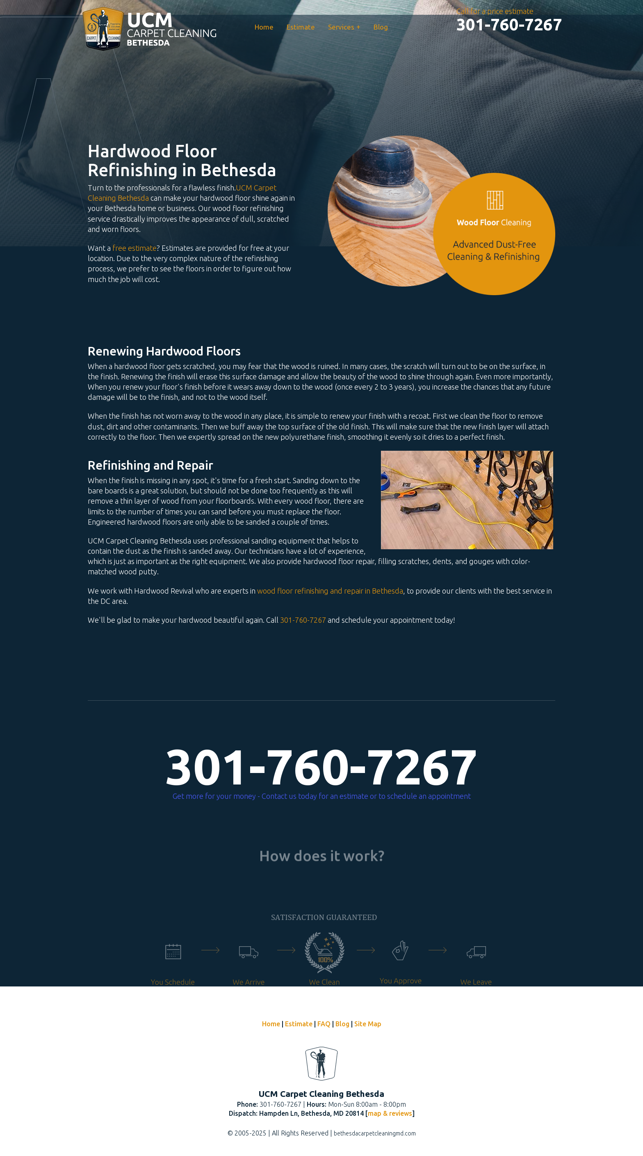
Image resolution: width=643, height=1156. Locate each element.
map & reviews (390, 1113)
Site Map (367, 1024)
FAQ (324, 1024)
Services (344, 27)
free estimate (134, 248)
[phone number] (509, 24)
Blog (381, 27)
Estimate (301, 27)
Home (264, 27)
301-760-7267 (303, 620)
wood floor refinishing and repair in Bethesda (330, 591)
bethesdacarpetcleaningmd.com (375, 1133)
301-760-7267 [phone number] (321, 766)
